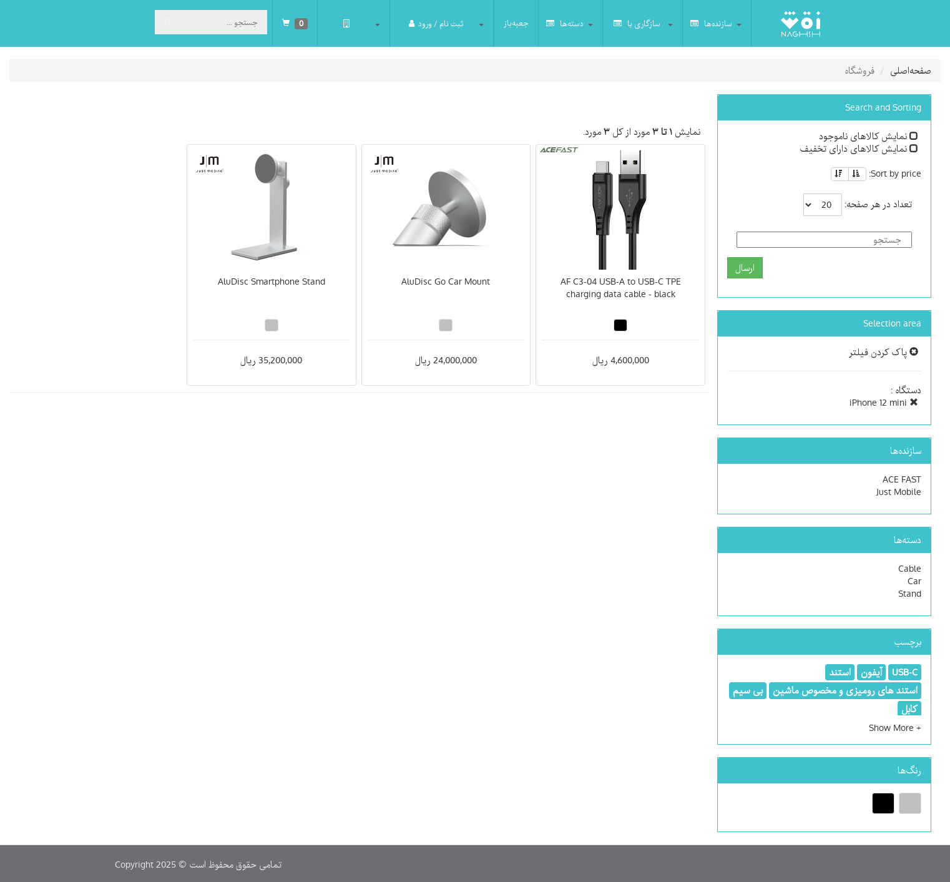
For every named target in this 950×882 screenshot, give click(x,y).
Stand (909, 593)
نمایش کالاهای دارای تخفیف (859, 148)
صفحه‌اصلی (910, 70)
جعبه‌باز (516, 23)
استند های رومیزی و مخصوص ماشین (845, 690)
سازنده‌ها (711, 23)
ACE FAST (902, 479)
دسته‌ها (565, 23)
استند (840, 672)
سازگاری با (637, 23)
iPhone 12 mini (884, 402)
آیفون (871, 672)
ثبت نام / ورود (436, 23)
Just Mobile (898, 492)
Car (914, 581)
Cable (909, 568)
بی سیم (748, 690)
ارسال (745, 268)
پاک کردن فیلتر (883, 352)
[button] (895, 728)
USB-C (905, 672)
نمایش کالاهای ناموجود (868, 136)
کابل (909, 709)
